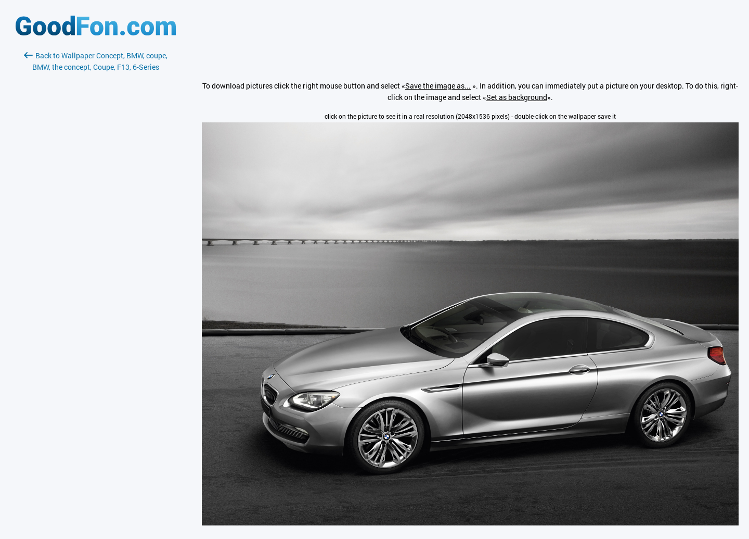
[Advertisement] (95, 196)
